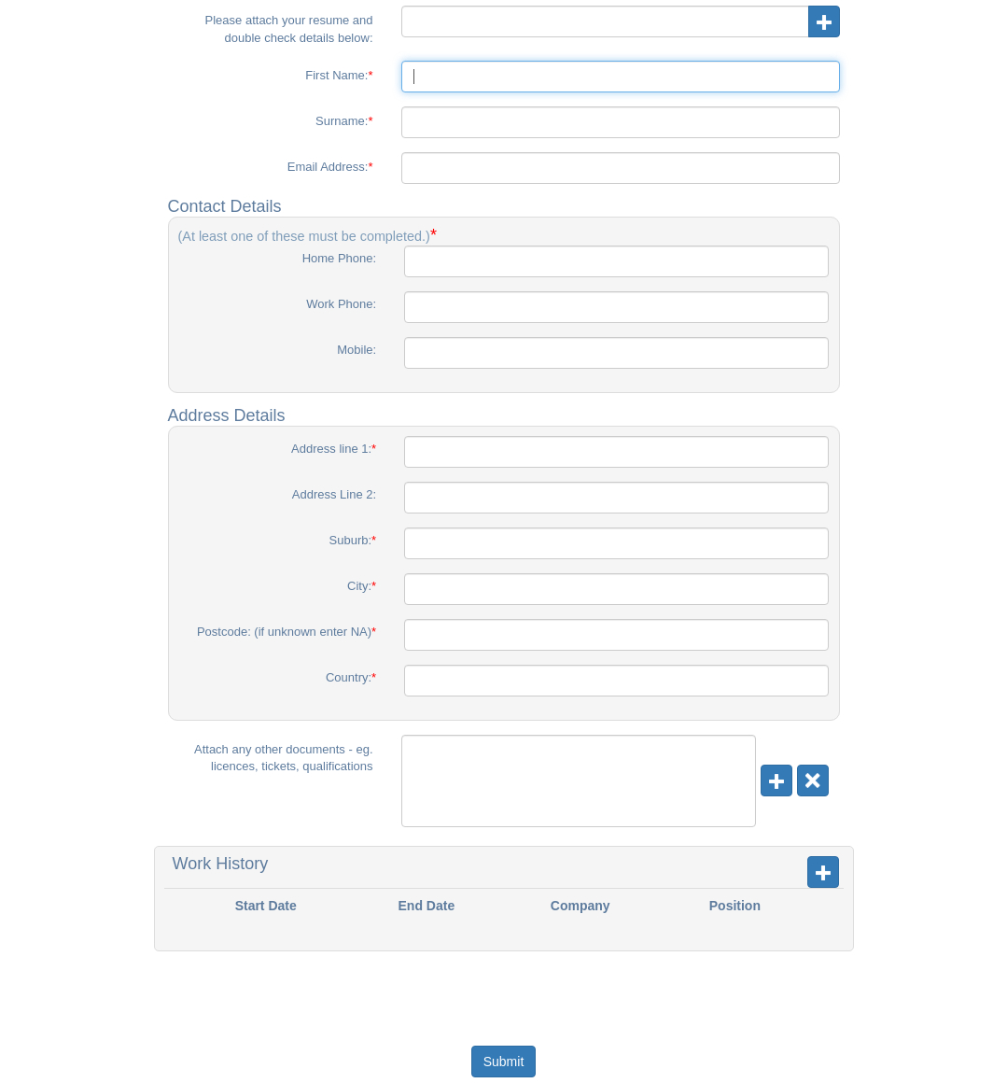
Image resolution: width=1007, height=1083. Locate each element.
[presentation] (506, 987)
